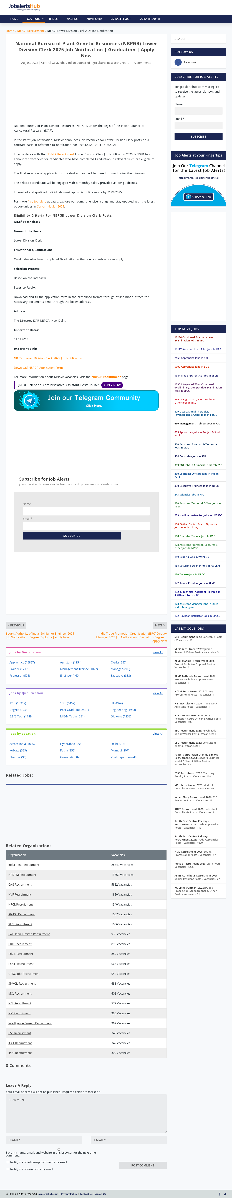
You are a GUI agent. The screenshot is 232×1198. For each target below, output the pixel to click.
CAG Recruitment (20, 884)
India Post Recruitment (23, 865)
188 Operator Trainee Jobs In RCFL (195, 536)
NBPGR (126, 63)
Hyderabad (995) (71, 744)
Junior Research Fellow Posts (197, 650)
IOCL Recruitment (20, 1043)
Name (27, 503)
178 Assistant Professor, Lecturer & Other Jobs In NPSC (196, 546)
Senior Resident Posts (197, 879)
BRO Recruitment (20, 944)
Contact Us (86, 1194)
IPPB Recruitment (20, 1053)
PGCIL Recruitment (21, 964)
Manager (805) (120, 669)
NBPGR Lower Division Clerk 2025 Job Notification (48, 358)
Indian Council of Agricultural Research (93, 63)
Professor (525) (19, 676)
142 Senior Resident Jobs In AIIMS (195, 583)
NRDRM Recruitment (22, 875)
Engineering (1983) (123, 710)
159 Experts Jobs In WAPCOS (192, 557)
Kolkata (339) (18, 750)
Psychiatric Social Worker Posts (195, 732)
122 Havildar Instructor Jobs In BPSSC (197, 616)
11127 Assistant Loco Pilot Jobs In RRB (198, 349)
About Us (100, 1194)
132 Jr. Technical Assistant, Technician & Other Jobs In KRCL (198, 593)
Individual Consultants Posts (196, 810)
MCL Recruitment (20, 993)
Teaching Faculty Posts (194, 774)
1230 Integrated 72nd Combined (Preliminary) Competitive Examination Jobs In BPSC (198, 387)
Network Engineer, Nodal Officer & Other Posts (197, 761)
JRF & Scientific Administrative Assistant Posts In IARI (70, 385)
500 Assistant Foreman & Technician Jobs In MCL (196, 446)
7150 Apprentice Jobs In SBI (191, 358)
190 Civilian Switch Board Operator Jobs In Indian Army (196, 525)
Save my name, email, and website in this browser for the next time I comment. (51, 1154)
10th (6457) (67, 703)
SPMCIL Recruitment (22, 984)
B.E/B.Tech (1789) (20, 716)
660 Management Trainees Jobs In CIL (197, 423)
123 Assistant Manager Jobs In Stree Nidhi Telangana (196, 605)
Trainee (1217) (19, 669)
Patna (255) (67, 750)
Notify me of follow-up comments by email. (39, 1162)
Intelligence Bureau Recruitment (30, 1023)
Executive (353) (121, 676)
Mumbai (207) (120, 750)
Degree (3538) (18, 710)
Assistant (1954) (70, 662)
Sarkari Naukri (150, 18)
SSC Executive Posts (196, 798)
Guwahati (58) (69, 757)
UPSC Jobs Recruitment (24, 974)
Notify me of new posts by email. (32, 1169)
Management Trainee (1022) (79, 669)
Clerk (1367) (119, 662)
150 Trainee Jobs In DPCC (190, 574)
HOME (14, 18)
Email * (27, 518)
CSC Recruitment (19, 1033)
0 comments (142, 63)
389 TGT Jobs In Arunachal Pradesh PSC (198, 465)
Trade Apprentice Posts (196, 826)
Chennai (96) (17, 757)
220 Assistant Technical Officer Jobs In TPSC (198, 505)
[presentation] (146, 1155)
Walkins (72, 18)
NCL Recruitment (19, 1003)
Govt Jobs (36, 19)
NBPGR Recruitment (30, 31)
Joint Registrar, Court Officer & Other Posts (198, 719)
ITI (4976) (117, 703)
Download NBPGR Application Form (38, 368)
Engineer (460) (69, 676)
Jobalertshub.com (48, 1194)
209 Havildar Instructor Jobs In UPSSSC (198, 515)
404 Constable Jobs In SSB (190, 456)
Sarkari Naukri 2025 (50, 206)
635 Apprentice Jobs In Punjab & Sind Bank (197, 434)
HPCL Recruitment (20, 904)
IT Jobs (53, 18)
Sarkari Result (121, 18)
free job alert (37, 201)
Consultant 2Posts (195, 744)
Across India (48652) (22, 744)
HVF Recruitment (19, 894)
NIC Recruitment (19, 1013)
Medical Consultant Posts (194, 786)
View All (158, 652)
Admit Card (94, 18)
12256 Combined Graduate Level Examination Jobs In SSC (194, 339)
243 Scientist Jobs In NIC (189, 494)
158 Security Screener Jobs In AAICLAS (198, 565)
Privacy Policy (69, 1194)
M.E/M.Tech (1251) (72, 716)
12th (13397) (17, 703)
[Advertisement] (86, 95)
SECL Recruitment (20, 924)
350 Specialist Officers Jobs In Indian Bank (197, 475)
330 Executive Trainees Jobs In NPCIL (197, 486)
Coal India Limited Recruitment (29, 934)
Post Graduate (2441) (74, 710)
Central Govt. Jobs (53, 63)
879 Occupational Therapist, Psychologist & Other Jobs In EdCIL (196, 413)
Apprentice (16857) (22, 662)
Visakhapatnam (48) (124, 757)
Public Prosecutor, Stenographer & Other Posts (196, 891)
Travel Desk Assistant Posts (196, 705)
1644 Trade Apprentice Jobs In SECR (196, 375)
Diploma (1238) (121, 716)
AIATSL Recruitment (21, 914)
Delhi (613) (118, 744)
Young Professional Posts (194, 693)
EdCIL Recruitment (20, 954)
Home (10, 31)
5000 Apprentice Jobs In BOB (192, 366)
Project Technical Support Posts (195, 665)
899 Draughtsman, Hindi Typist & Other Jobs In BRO (195, 401)
